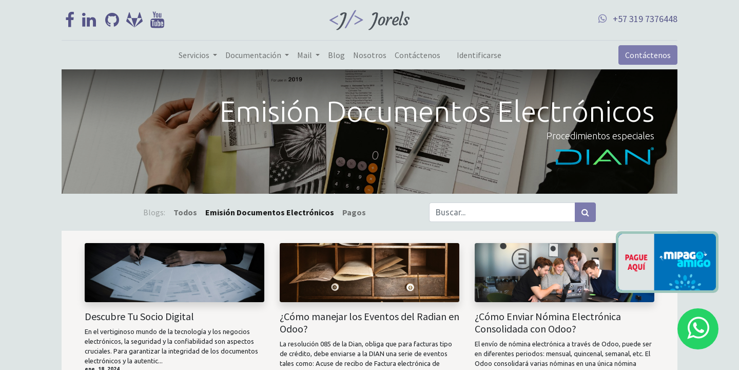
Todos (185, 212)
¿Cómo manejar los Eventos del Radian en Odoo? (369, 322)
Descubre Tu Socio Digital (139, 316)
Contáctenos (648, 55)
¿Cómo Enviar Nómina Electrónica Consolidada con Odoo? (548, 322)
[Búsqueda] (585, 212)
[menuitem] (336, 55)
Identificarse (479, 55)
